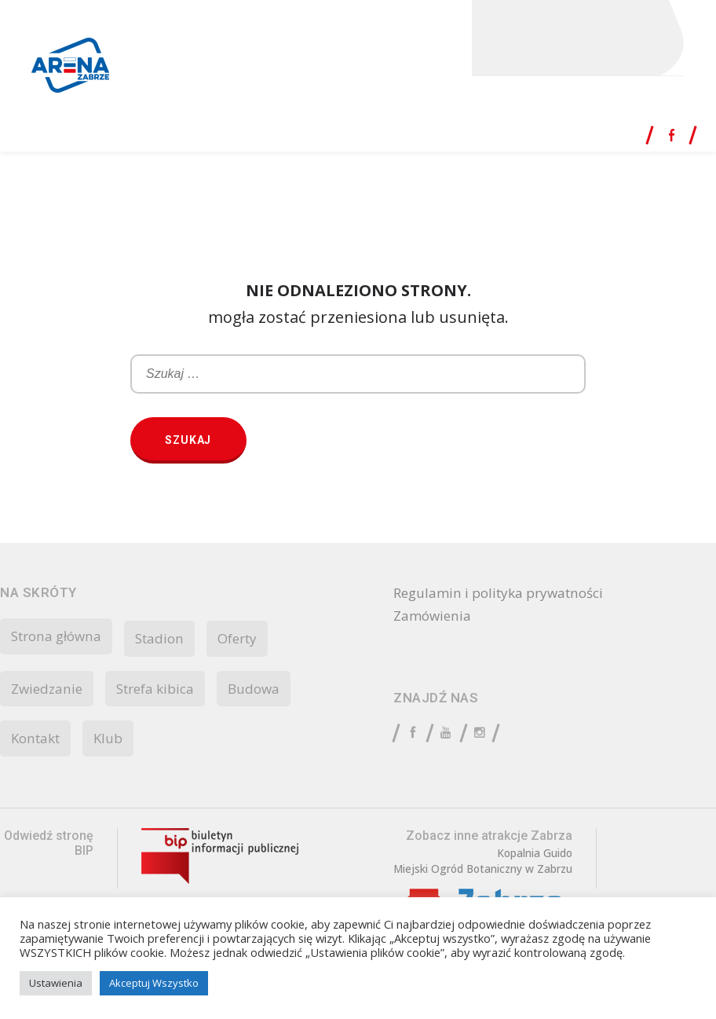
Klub (114, 740)
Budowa (266, 689)
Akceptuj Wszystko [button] (154, 983)
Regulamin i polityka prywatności (506, 594)
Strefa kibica (163, 689)
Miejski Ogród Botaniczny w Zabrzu (485, 873)
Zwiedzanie (48, 689)
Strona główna (60, 636)
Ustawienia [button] (55, 983)
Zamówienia (434, 618)
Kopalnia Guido (538, 856)
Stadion (169, 638)
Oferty (250, 638)
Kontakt (38, 740)
